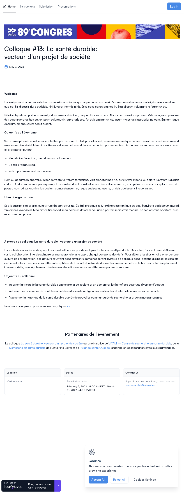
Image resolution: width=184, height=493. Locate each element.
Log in (174, 6)
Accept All (98, 479)
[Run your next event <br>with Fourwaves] (57, 486)
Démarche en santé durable (27, 347)
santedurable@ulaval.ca (140, 384)
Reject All (119, 479)
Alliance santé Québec (95, 347)
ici (68, 306)
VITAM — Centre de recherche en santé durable (140, 343)
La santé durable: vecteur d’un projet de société (52, 343)
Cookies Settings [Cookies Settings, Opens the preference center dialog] (145, 479)
